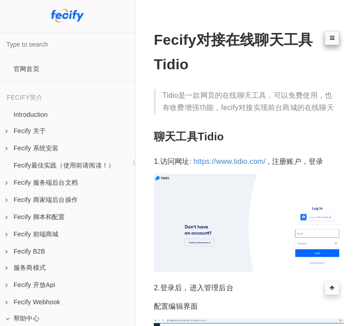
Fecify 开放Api (30, 284)
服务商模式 (25, 267)
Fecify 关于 (25, 130)
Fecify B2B (25, 251)
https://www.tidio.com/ (230, 161)
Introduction (31, 114)
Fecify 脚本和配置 (35, 217)
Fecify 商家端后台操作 (41, 199)
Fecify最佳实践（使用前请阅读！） (64, 165)
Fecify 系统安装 (31, 148)
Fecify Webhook (32, 302)
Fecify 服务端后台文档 (41, 182)
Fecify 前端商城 (31, 234)
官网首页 (26, 68)
